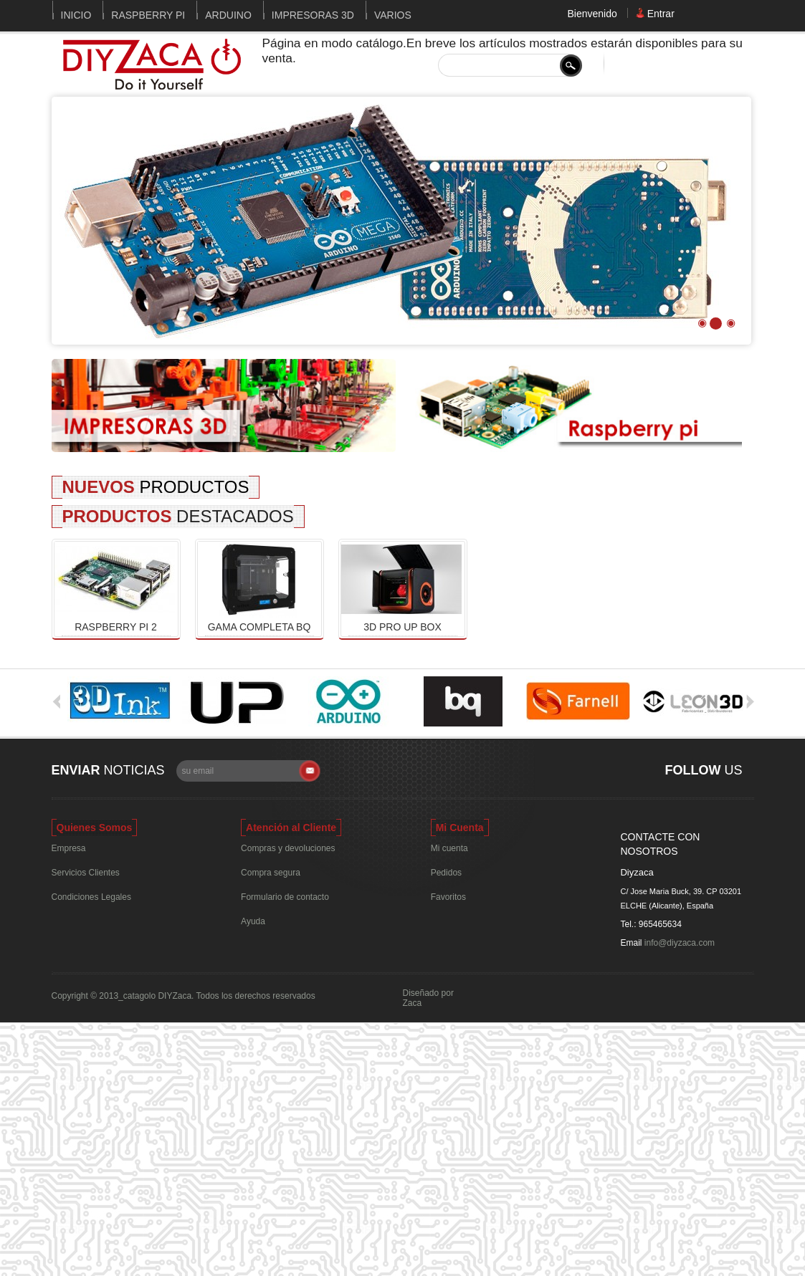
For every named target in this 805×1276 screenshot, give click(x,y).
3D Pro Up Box (402, 627)
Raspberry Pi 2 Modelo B (116, 627)
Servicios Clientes (86, 873)
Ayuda (253, 921)
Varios (392, 15)
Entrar (661, 13)
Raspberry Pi (148, 15)
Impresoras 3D (313, 15)
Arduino (228, 15)
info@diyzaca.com (679, 943)
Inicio (76, 15)
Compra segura (270, 873)
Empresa (69, 848)
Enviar (76, 770)
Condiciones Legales (91, 897)
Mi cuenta (449, 848)
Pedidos (446, 873)
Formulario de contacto (285, 897)
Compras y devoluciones (288, 848)
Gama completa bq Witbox (259, 627)
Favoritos (448, 897)
